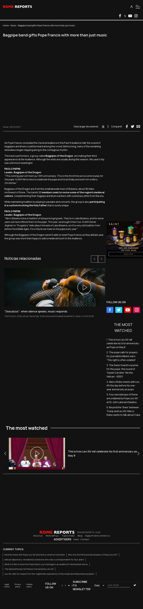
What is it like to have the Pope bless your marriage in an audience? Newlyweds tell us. (46, 564)
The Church (10, 316)
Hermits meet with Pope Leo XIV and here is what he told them (34, 554)
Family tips (34, 316)
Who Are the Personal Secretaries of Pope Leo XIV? (93, 554)
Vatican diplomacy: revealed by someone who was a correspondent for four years (44, 559)
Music (13, 25)
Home (6, 25)
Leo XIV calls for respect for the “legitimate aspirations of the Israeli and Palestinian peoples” (49, 573)
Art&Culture (22, 316)
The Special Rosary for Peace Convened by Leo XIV (29, 569)
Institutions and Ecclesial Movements (57, 316)
